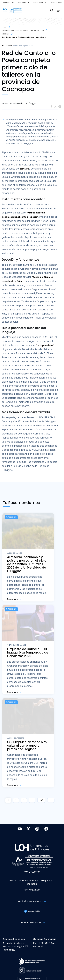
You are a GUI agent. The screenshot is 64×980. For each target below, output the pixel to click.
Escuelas (23, 2)
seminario (24, 169)
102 (41, 800)
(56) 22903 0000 (32, 890)
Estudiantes (39, 2)
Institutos (8, 2)
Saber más (14, 599)
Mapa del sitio (32, 911)
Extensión (7, 46)
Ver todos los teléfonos (32, 901)
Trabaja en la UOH (32, 922)
